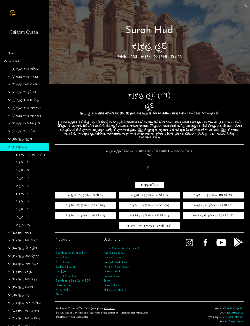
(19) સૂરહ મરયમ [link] (22, 287)
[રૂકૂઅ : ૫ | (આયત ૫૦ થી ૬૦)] (149, 205)
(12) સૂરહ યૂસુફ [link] (22, 232)
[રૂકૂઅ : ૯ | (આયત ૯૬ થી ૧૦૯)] (213, 215)
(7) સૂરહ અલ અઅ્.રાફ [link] (27, 116)
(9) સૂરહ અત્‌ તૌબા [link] (24, 131)
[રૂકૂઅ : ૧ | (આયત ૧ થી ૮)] (85, 195)
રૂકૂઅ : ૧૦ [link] (23, 225)
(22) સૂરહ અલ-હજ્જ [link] (25, 310)
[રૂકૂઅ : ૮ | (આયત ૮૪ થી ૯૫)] (149, 215)
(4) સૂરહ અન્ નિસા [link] (24, 92)
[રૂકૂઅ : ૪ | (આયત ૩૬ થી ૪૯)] (85, 205)
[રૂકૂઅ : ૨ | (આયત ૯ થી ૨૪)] (149, 195)
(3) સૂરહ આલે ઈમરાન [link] (25, 84)
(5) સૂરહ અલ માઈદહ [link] (25, 100)
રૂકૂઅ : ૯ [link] (22, 217)
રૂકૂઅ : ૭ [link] (22, 201)
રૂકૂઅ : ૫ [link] (22, 186)
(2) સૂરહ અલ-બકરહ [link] (25, 77)
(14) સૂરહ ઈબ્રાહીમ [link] (24, 248)
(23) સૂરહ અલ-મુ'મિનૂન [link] (27, 318)
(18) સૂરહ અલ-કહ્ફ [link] (24, 279)
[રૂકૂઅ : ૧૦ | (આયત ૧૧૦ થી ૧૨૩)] (149, 225)
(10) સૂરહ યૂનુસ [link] (22, 139)
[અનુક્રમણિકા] (149, 185)
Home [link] (11, 53)
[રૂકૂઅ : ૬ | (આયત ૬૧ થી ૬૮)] (213, 205)
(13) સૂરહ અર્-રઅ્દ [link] (24, 240)
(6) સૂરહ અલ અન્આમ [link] (26, 108)
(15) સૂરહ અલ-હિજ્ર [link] (25, 256)
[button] (245, 5)
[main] (149, 42)
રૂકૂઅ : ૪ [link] (22, 178)
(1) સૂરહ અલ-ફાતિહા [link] (25, 69)
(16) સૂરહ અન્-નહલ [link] (25, 264)
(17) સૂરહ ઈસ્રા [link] (22, 271)
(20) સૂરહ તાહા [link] (21, 295)
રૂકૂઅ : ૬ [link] (22, 193)
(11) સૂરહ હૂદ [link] (20, 147)
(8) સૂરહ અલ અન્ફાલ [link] (26, 123)
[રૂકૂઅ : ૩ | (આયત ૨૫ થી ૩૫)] (213, 195)
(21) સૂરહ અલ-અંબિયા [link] (26, 303)
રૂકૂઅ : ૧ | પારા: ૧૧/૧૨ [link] (30, 154)
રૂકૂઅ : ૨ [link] (22, 162)
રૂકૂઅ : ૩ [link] (22, 170)
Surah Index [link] (15, 61)
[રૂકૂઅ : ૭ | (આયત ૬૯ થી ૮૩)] (85, 215)
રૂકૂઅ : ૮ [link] (22, 209)
